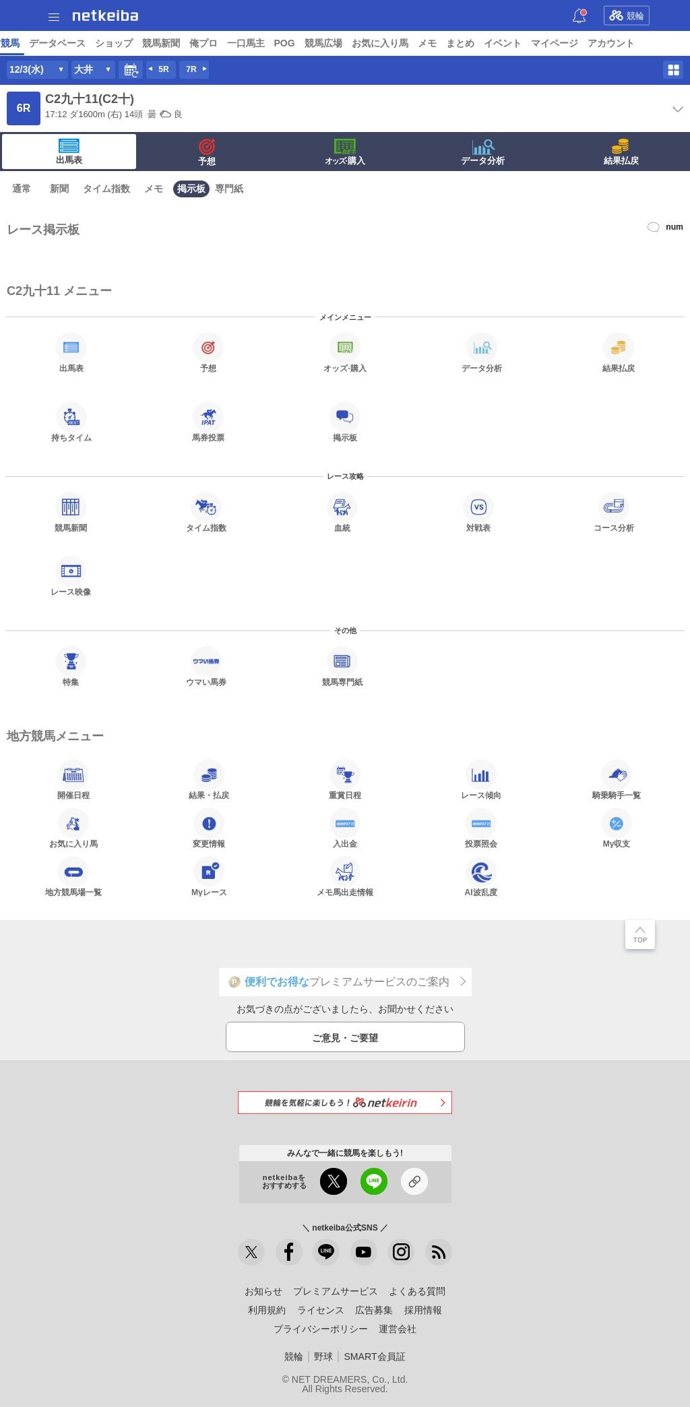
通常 (21, 188)
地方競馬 (364, 43)
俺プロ (567, 43)
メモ (153, 188)
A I (132, 43)
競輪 (626, 15)
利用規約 (267, 1310)
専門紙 (229, 188)
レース (104, 43)
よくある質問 (417, 1291)
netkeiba (105, 15)
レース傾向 (481, 779)
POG (647, 43)
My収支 (616, 828)
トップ (19, 43)
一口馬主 (609, 43)
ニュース (61, 43)
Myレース (209, 876)
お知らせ (263, 1291)
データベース (420, 43)
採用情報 (423, 1310)
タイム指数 (106, 188)
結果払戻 (621, 152)
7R (191, 69)
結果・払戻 (209, 779)
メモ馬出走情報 (345, 876)
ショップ (477, 43)
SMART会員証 (374, 1356)
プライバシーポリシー (321, 1328)
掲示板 (191, 188)
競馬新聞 (524, 43)
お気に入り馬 (73, 828)
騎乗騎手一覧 (616, 779)
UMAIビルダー (207, 43)
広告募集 (374, 1310)
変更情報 (209, 828)
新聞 (59, 188)
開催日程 (73, 779)
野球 (323, 1356)
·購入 (345, 152)
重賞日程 (345, 779)
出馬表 (69, 151)
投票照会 (481, 828)
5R (163, 69)
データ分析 (483, 152)
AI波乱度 (481, 876)
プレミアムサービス (335, 1291)
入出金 (345, 828)
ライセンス (320, 1310)
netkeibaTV (310, 43)
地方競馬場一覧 (73, 876)
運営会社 (397, 1328)
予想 (157, 43)
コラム (261, 43)
